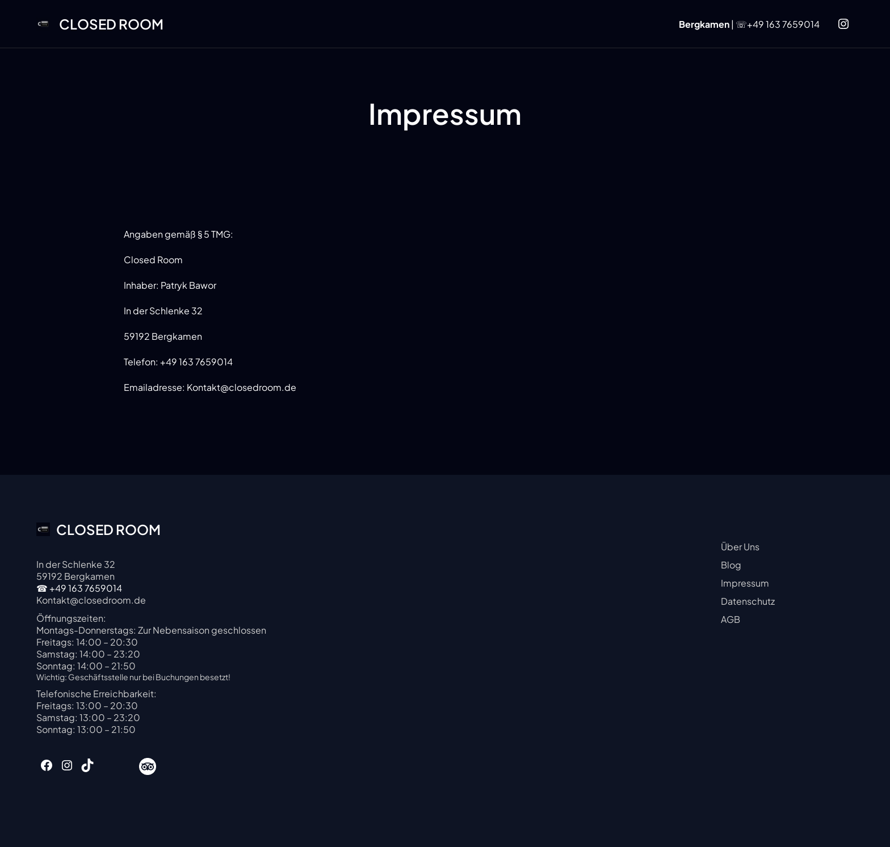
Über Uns (740, 547)
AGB (730, 619)
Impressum (745, 583)
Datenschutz (748, 601)
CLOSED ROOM (111, 23)
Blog (731, 565)
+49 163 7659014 (783, 24)
